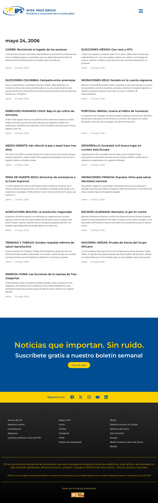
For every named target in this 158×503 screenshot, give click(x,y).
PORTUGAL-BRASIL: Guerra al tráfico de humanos (114, 111)
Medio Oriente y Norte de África (126, 442)
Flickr (62, 438)
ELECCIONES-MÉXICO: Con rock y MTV (107, 49)
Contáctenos (14, 429)
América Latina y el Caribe (124, 424)
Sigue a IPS (65, 420)
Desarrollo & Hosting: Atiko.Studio (79, 488)
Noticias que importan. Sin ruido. (79, 345)
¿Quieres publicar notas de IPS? (24, 438)
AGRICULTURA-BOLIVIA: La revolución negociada (38, 211)
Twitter (63, 429)
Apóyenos (13, 433)
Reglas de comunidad (70, 442)
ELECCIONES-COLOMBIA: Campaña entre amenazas (40, 80)
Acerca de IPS (15, 420)
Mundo (113, 446)
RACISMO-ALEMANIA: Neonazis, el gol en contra (113, 211)
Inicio (62, 424)
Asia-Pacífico (117, 433)
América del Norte (119, 429)
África (113, 420)
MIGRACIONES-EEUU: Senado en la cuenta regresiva (116, 80)
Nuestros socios (16, 424)
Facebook (64, 433)
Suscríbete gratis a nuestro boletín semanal (79, 355)
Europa (113, 438)
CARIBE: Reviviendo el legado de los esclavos (36, 49)
